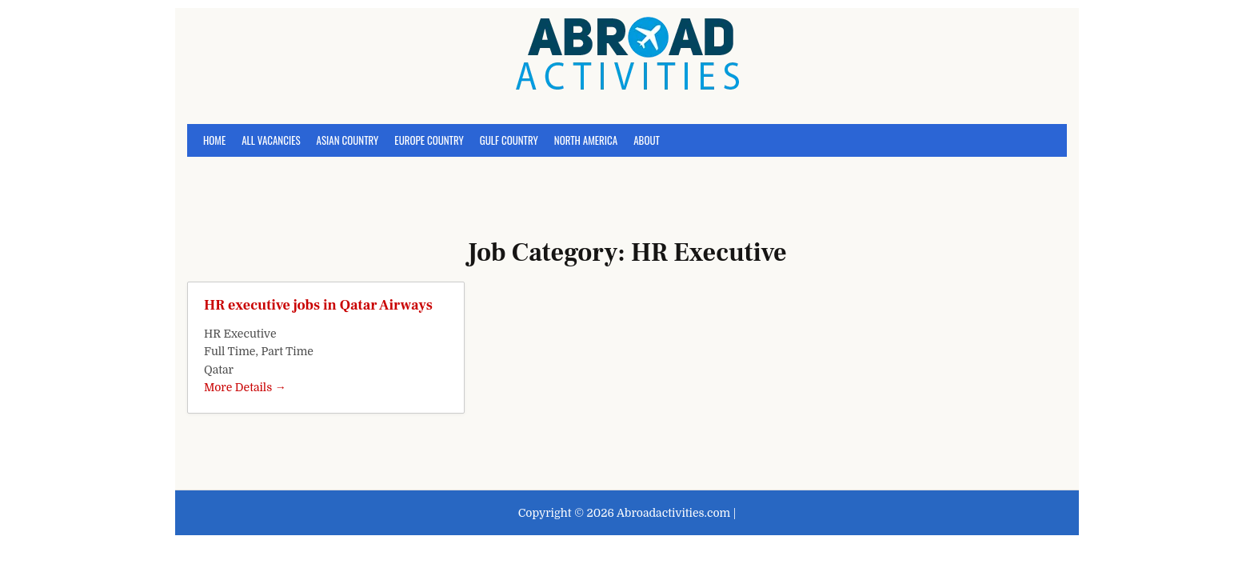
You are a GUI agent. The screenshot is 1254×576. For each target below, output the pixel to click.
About (646, 140)
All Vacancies (271, 140)
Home (214, 140)
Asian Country (348, 140)
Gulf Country (509, 140)
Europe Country (428, 140)
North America (585, 140)
